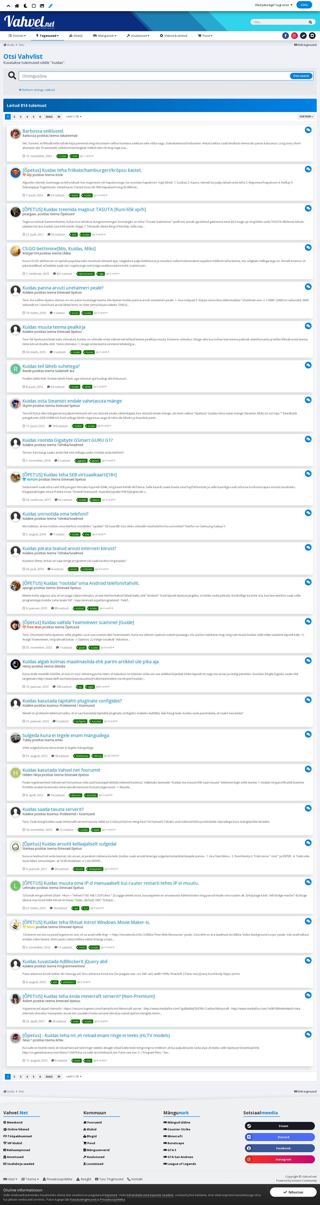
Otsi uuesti (301, 76)
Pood (207, 36)
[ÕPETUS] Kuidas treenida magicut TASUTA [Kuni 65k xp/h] (84, 209)
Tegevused (49, 36)
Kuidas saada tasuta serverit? (53, 809)
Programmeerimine (71, 966)
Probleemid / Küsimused (77, 705)
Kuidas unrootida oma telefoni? (55, 514)
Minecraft (173, 1136)
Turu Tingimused (109, 1179)
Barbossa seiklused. (43, 131)
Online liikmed (16, 1129)
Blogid (90, 1136)
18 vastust (60, 756)
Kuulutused (140, 36)
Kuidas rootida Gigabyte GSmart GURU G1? (67, 440)
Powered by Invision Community (296, 1180)
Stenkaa (28, 848)
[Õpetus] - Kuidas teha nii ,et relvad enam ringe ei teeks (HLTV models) (96, 1035)
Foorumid (92, 1122)
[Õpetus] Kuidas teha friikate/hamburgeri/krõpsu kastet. (82, 170)
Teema (30, 1179)
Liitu (304, 5)
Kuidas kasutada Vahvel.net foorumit (61, 770)
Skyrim (27, 405)
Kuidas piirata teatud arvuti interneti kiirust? (69, 548)
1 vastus (57, 313)
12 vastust (64, 830)
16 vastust (55, 795)
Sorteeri (306, 116)
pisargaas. (29, 214)
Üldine (66, 253)
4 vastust (55, 569)
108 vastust (62, 687)
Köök (59, 175)
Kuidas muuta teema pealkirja (53, 327)
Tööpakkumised (17, 1136)
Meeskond (12, 1122)
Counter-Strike (176, 1129)
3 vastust (58, 352)
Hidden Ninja (31, 775)
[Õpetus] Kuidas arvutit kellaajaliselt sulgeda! (69, 844)
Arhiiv (59, 740)
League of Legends (179, 1164)
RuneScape (173, 1143)
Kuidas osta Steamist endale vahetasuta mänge (72, 401)
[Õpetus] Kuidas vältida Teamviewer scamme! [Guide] (78, 622)
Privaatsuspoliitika (57, 1179)
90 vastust (59, 608)
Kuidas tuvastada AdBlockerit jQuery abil (64, 961)
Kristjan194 (30, 253)
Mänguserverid (96, 1150)
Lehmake (29, 888)
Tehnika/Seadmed (70, 445)
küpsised (111, 1195)
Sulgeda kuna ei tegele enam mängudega (65, 735)
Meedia (59, 666)
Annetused (13, 1157)
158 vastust (58, 426)
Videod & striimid (175, 36)
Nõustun (293, 1192)
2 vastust (62, 460)
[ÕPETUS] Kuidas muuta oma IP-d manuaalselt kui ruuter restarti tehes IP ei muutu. (110, 883)
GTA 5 (169, 1150)
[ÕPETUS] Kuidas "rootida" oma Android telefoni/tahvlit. (80, 583)
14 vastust (58, 908)
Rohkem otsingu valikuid (37, 90)
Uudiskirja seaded (18, 1164)
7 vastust (64, 647)
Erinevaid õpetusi (69, 292)
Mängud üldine (176, 1122)
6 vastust (59, 1060)
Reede (27, 371)
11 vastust (63, 947)
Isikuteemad (68, 135)
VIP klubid (12, 1143)
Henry (26, 666)
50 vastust (56, 234)
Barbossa (29, 135)
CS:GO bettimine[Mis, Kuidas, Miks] (59, 249)
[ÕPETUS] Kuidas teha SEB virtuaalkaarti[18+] (69, 475)
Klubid (77, 36)
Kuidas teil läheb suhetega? (51, 366)
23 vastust (55, 195)
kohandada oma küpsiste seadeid (150, 1195)
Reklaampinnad (16, 1150)
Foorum (19, 36)
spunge (27, 588)
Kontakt (135, 1179)
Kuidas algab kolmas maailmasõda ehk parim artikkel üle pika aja (90, 662)
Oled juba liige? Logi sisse (273, 5)
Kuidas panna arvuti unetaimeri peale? (62, 288)
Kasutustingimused (83, 1199)
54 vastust (55, 387)
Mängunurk (107, 36)
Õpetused (67, 214)
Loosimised (93, 1164)
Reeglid (83, 1179)
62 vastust (63, 500)
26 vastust (57, 1021)
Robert (27, 1001)
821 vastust (62, 274)
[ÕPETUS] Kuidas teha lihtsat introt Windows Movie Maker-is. (86, 922)
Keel (10, 1179)
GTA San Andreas (178, 1157)
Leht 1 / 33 (74, 116)
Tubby (26, 740)
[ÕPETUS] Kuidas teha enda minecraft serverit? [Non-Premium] (88, 996)
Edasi (49, 116)
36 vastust (59, 869)
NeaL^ (27, 1040)
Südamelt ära (64, 371)
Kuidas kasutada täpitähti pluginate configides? (72, 701)
